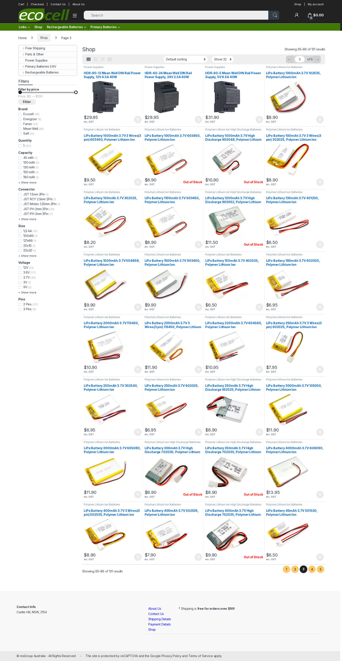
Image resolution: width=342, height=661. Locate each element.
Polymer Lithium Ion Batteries (284, 67)
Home (22, 37)
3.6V (26, 272)
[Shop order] (185, 59)
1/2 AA (27, 231)
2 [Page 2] (295, 569)
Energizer (30, 119)
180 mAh (29, 177)
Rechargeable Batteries (65, 27)
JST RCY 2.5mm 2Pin (37, 199)
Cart (21, 4)
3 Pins (27, 309)
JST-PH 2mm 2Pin (35, 209)
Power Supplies (94, 67)
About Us (78, 4)
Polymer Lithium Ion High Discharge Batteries (233, 129)
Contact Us (58, 4)
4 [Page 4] (312, 569)
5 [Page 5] (320, 569)
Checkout (37, 4)
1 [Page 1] (286, 569)
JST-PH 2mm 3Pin (35, 214)
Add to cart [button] (138, 119)
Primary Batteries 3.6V (37, 66)
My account (316, 4)
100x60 (28, 236)
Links (23, 27)
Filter (27, 102)
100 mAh (29, 162)
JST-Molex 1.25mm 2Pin (39, 204)
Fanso (27, 124)
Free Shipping (32, 48)
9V (25, 287)
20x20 (27, 250)
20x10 (27, 245)
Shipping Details (159, 619)
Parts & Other (31, 54)
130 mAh (29, 167)
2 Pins (27, 304)
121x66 (28, 240)
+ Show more (27, 182)
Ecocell (28, 114)
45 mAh (28, 157)
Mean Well (30, 128)
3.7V (26, 277)
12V (25, 267)
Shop (297, 4)
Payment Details (159, 624)
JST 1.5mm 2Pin (34, 194)
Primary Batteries (104, 27)
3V (25, 282)
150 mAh (29, 172)
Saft (26, 133)
